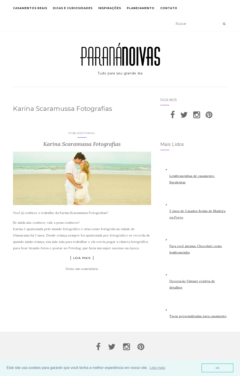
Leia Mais (82, 258)
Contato (168, 8)
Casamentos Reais (30, 8)
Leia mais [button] (157, 368)
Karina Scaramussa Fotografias (82, 143)
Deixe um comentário (82, 269)
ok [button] (217, 368)
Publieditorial (82, 133)
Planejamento (141, 8)
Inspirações (109, 8)
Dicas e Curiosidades (73, 8)
